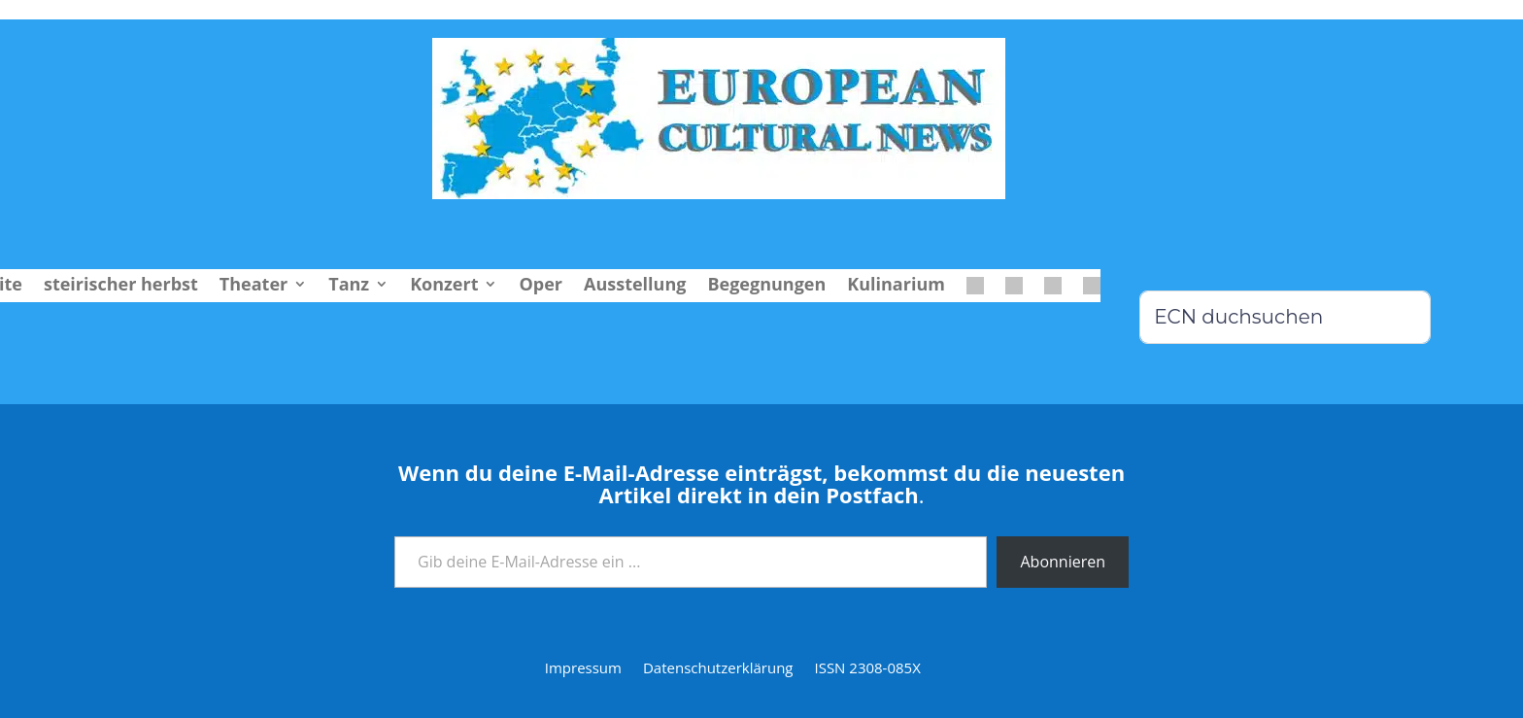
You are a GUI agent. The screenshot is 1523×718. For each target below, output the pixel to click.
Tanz (348, 286)
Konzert (444, 286)
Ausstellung (635, 286)
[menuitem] (975, 289)
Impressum (583, 669)
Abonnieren (1062, 561)
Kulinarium (896, 286)
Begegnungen (766, 286)
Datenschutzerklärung (718, 669)
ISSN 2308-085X (867, 669)
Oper (540, 286)
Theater (254, 286)
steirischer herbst (121, 286)
